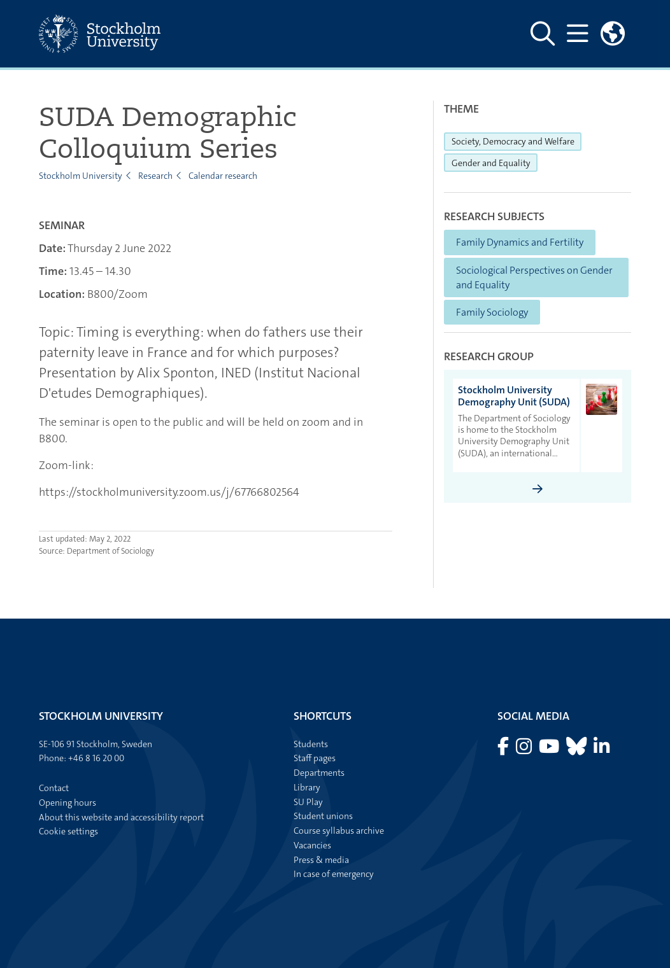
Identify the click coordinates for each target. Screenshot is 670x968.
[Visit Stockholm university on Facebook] (504, 749)
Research (155, 175)
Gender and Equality (495, 162)
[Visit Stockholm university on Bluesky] (577, 749)
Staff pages (315, 758)
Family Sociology (492, 312)
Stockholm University (80, 175)
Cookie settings (68, 831)
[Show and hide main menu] (577, 33)
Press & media (321, 860)
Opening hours (67, 802)
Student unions (323, 816)
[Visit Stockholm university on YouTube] (550, 749)
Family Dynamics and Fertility (519, 242)
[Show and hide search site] (542, 33)
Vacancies (312, 845)
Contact (54, 788)
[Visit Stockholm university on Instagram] (525, 749)
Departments (319, 772)
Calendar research (223, 175)
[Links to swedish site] (612, 34)
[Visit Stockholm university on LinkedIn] (601, 749)
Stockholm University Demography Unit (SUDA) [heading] (514, 396)
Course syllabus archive (339, 830)
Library (307, 787)
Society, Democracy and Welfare (517, 140)
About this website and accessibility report (121, 817)
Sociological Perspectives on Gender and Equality (534, 277)
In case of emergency (334, 874)
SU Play (308, 802)
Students (311, 744)
